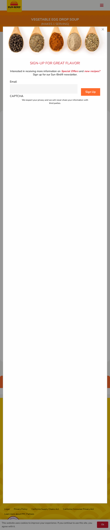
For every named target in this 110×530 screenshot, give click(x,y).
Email (13, 81)
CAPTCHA (16, 96)
